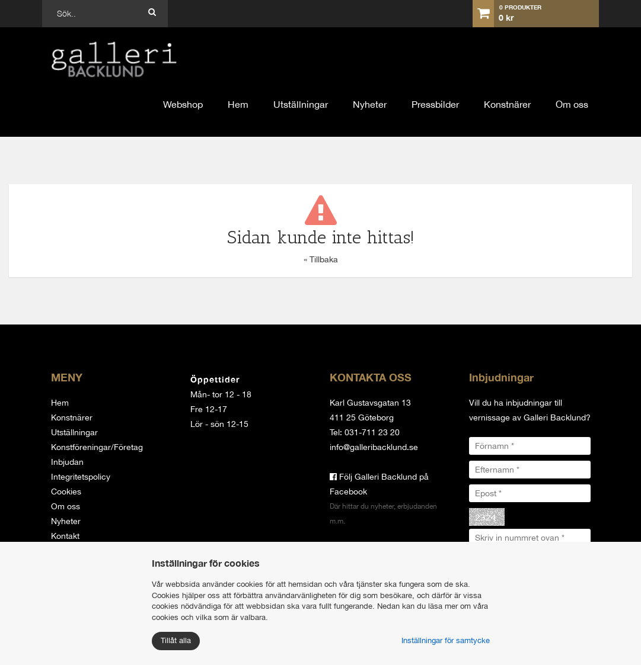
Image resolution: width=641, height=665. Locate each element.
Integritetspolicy (80, 476)
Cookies (66, 491)
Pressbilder (435, 104)
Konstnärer (507, 104)
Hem (238, 104)
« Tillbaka (321, 259)
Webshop (183, 104)
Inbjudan (67, 462)
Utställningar (300, 104)
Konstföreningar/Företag (97, 447)
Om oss (572, 104)
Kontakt (65, 536)
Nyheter (370, 104)
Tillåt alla (176, 640)
